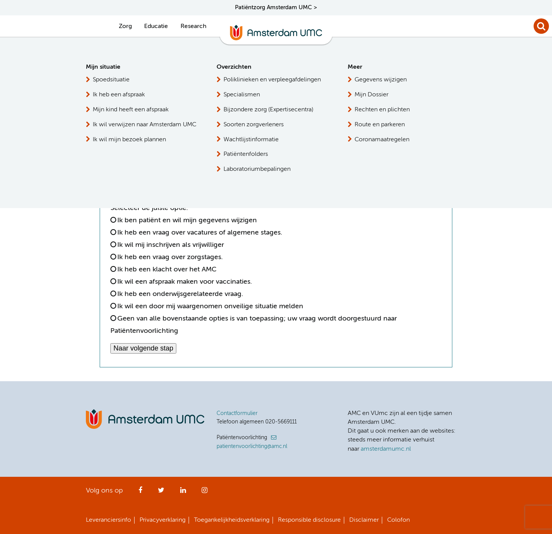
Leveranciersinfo (108, 520)
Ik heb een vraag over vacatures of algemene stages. (199, 232)
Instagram (204, 492)
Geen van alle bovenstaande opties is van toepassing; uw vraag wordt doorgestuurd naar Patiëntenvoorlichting (253, 324)
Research (193, 26)
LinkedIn (183, 492)
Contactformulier (237, 413)
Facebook (140, 492)
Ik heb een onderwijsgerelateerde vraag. (180, 294)
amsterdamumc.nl (386, 449)
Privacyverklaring (163, 520)
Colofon (398, 520)
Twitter (161, 492)
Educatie (156, 26)
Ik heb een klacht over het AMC (167, 269)
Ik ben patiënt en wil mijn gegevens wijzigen (187, 220)
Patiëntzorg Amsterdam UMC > (276, 7)
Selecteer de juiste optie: (150, 208)
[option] (117, 163)
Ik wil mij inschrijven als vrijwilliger (170, 244)
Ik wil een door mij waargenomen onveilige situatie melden (210, 306)
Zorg (125, 26)
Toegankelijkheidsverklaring (231, 520)
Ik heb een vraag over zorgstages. (170, 257)
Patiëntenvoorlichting (392, 79)
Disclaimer (364, 520)
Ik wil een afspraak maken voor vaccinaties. (184, 281)
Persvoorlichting (384, 107)
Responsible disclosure (309, 520)
